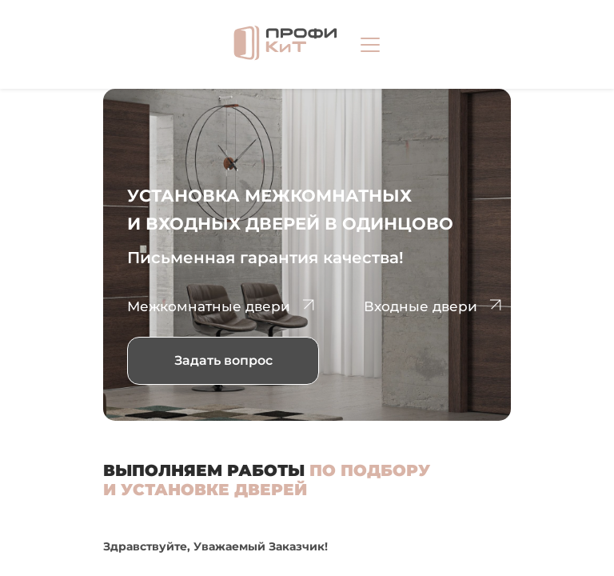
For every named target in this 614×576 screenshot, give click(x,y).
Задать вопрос (223, 360)
